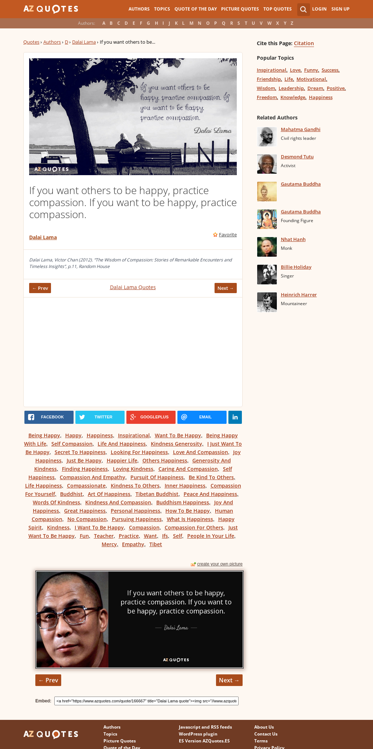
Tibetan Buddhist (157, 493)
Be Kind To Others (211, 477)
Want (150, 535)
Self (177, 535)
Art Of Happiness (109, 493)
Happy (73, 435)
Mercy (109, 544)
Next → (225, 288)
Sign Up (340, 9)
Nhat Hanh (293, 239)
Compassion (144, 527)
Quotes (31, 42)
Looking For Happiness (139, 452)
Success (330, 70)
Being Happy (44, 435)
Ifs (165, 535)
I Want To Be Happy (99, 527)
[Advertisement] (133, 352)
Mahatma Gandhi (301, 129)
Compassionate (86, 485)
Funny (311, 70)
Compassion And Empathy (92, 477)
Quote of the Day (195, 9)
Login (319, 9)
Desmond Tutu (297, 156)
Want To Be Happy (178, 435)
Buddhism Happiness (182, 502)
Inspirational (134, 435)
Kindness (58, 527)
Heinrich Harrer (299, 294)
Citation (304, 43)
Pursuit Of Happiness (157, 477)
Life (288, 79)
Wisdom (266, 88)
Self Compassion (72, 443)
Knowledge (292, 97)
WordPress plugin (198, 734)
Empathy (133, 544)
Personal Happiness (135, 510)
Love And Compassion (200, 452)
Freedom (267, 97)
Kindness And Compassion (118, 502)
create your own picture (220, 564)
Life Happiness (43, 485)
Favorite (228, 234)
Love (295, 70)
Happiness (100, 435)
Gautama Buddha (301, 184)
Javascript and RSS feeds (205, 727)
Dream (315, 88)
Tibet (155, 544)
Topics (162, 9)
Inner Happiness (185, 485)
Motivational (311, 79)
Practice (129, 535)
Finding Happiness (85, 468)
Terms (261, 741)
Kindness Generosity (176, 443)
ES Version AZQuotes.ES (204, 741)
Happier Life (122, 460)
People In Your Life (210, 535)
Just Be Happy (84, 460)
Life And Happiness (122, 443)
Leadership (291, 88)
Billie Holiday (296, 267)
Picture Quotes (240, 9)
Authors (139, 9)
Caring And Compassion (188, 468)
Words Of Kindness (56, 502)
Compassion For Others (194, 527)
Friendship (269, 79)
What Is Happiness (190, 519)
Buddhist (71, 493)
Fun (84, 535)
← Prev (40, 288)
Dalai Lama (84, 42)
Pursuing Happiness (137, 519)
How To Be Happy (187, 510)
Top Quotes (277, 9)
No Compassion (87, 519)
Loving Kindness (133, 468)
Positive (336, 88)
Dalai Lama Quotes (133, 287)
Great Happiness (85, 510)
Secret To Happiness (80, 452)
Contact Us (266, 734)
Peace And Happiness (210, 493)
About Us (264, 727)
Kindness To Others (135, 485)
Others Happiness (164, 460)
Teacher (104, 535)
